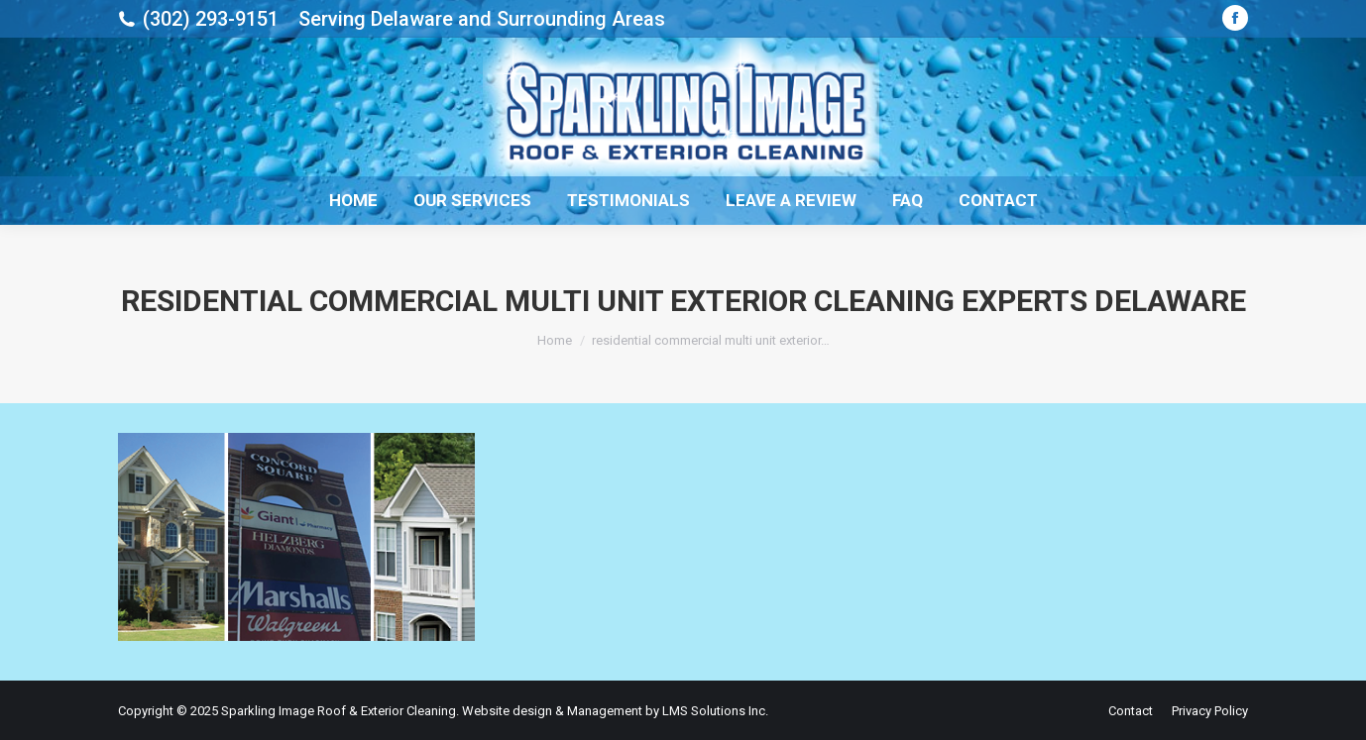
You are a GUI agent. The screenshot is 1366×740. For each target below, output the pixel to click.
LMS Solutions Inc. (715, 710)
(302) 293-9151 (211, 19)
